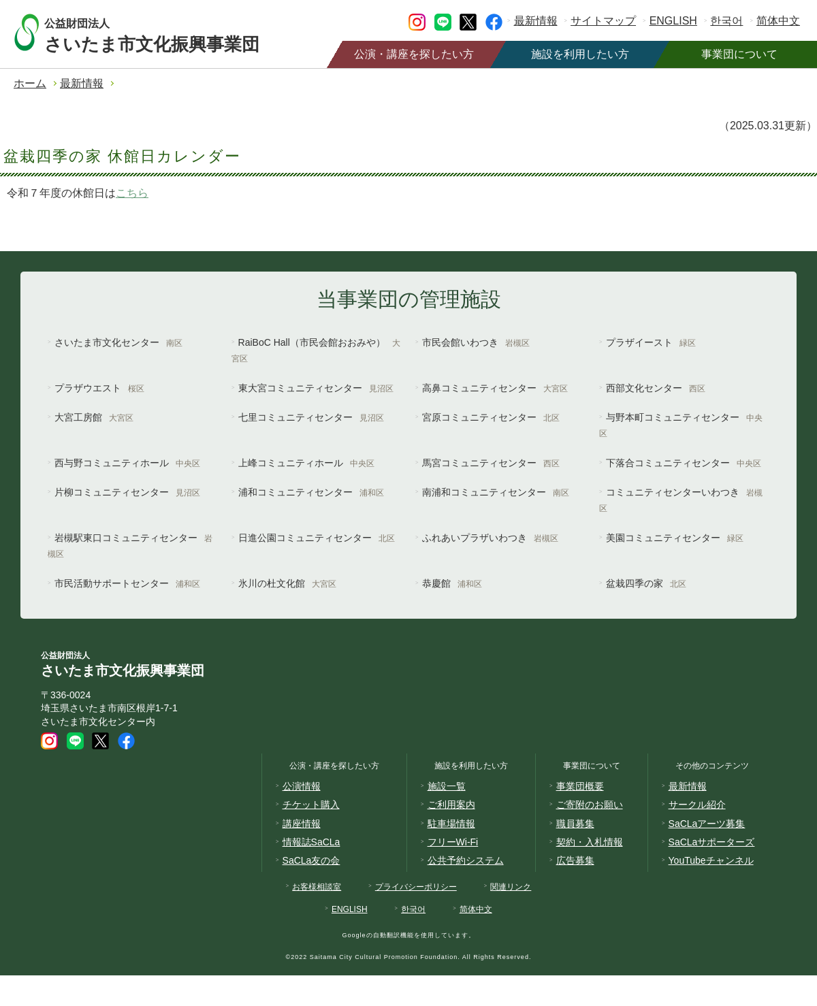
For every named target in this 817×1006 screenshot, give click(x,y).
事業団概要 (580, 786)
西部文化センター (655, 388)
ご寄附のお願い (589, 804)
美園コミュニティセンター (674, 537)
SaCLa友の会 (311, 860)
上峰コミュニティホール (306, 462)
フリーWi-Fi (453, 842)
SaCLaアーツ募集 (707, 823)
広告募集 (575, 860)
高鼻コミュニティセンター (495, 388)
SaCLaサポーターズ (712, 842)
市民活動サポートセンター (127, 583)
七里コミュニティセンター (311, 417)
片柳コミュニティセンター (127, 492)
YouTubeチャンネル (711, 860)
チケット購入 (311, 804)
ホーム (30, 83)
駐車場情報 (451, 823)
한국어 (726, 21)
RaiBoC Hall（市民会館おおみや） (315, 350)
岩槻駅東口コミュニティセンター (130, 545)
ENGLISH (673, 21)
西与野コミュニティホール (127, 462)
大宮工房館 (93, 417)
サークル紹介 (697, 804)
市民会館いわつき (476, 342)
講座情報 (302, 823)
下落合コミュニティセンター (683, 462)
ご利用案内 (451, 804)
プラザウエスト (99, 388)
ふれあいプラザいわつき (490, 537)
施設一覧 (447, 786)
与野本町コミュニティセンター (681, 425)
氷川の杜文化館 (287, 583)
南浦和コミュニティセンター (495, 492)
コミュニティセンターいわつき (681, 500)
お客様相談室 (316, 887)
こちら (132, 193)
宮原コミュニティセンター (491, 417)
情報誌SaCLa (311, 842)
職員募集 (575, 823)
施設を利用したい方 (580, 54)
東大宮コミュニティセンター (316, 388)
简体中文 (778, 21)
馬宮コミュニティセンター (491, 462)
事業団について (739, 54)
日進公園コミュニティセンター (316, 537)
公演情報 (302, 786)
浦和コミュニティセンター (311, 492)
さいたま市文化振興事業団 (165, 32)
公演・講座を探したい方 (414, 54)
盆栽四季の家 (646, 583)
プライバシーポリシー (416, 887)
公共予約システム (466, 860)
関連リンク (510, 887)
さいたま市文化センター (118, 342)
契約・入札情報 (589, 842)
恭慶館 (452, 583)
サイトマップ (603, 21)
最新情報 (536, 21)
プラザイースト (651, 342)
